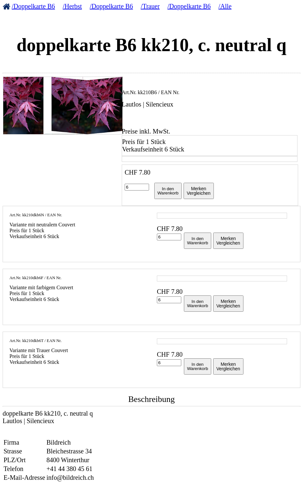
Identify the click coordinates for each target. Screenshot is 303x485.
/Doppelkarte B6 (33, 6)
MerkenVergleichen (199, 191)
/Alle (224, 6)
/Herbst (72, 6)
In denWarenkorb (168, 190)
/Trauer (150, 6)
